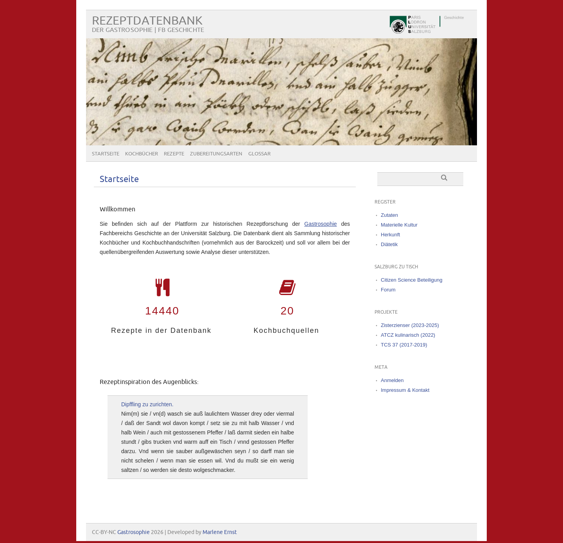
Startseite (105, 154)
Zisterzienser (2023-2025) (410, 325)
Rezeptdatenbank (147, 21)
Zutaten (389, 215)
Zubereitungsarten (216, 154)
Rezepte (174, 154)
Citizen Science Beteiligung (412, 280)
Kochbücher (141, 154)
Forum (388, 290)
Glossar (259, 154)
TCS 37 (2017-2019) (404, 345)
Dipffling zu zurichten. (147, 404)
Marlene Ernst (220, 532)
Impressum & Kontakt (405, 390)
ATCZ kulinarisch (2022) (408, 335)
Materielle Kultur (399, 225)
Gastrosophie (320, 224)
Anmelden (392, 380)
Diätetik (389, 244)
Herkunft (390, 235)
